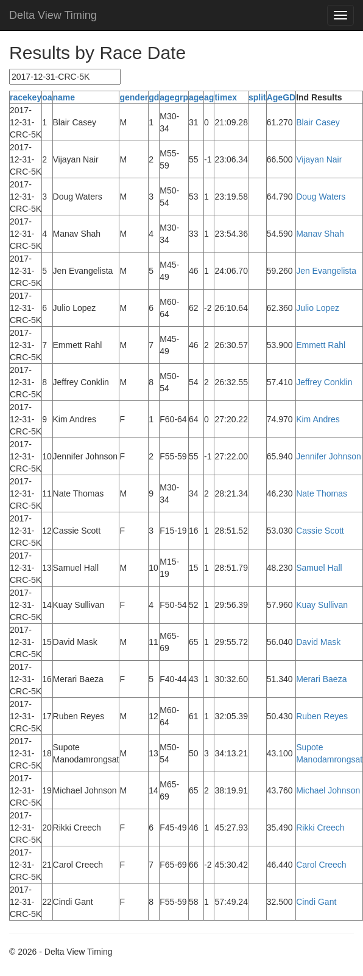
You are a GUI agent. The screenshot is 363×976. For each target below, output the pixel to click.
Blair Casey (318, 122)
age (196, 97)
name (64, 97)
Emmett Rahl (320, 345)
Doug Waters (320, 196)
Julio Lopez (317, 308)
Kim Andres (318, 419)
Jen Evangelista (326, 271)
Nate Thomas (321, 493)
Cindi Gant (316, 902)
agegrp (174, 97)
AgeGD (281, 97)
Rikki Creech (320, 827)
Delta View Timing (53, 15)
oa (47, 97)
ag (209, 97)
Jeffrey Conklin (324, 382)
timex (225, 97)
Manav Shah (320, 234)
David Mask (318, 642)
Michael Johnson (328, 790)
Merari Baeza (321, 679)
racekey (25, 97)
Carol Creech (321, 865)
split (257, 97)
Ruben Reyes (322, 716)
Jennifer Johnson (328, 456)
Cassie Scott (320, 530)
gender (133, 97)
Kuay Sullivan (322, 605)
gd (154, 97)
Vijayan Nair (319, 159)
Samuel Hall (319, 568)
